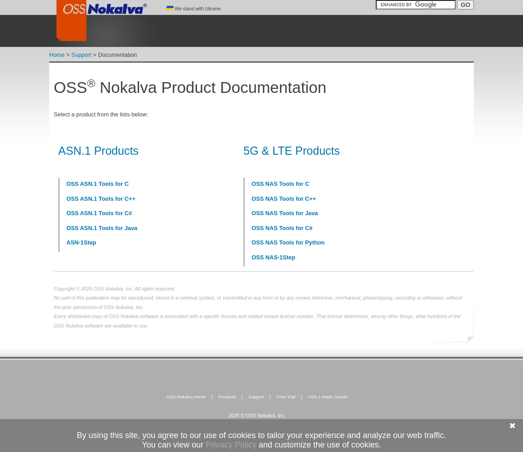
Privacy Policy (231, 444)
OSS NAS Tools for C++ (284, 198)
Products (227, 396)
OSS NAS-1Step (273, 257)
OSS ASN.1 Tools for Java (101, 228)
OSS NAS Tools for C (280, 183)
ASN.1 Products (98, 150)
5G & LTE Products (291, 150)
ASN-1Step (81, 242)
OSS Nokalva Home (186, 396)
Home (57, 54)
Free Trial (285, 396)
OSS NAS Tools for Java (285, 213)
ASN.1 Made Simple (328, 396)
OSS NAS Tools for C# (282, 228)
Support (81, 54)
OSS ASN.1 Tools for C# (99, 213)
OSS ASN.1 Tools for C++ (100, 198)
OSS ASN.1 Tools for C (97, 183)
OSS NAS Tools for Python (288, 242)
